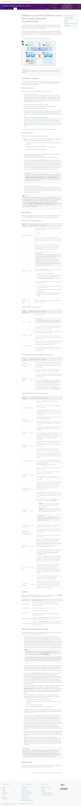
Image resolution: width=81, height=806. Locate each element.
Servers (17, 1)
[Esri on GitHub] (65, 789)
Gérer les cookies (27, 803)
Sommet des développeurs (46, 794)
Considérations (40, 436)
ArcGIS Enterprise (7, 1)
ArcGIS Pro (24, 789)
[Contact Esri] (67, 789)
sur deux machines (33, 707)
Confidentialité (21, 803)
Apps (30, 1)
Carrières (43, 789)
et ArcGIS (33, 180)
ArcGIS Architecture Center (27, 800)
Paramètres (66, 19)
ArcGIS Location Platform (27, 792)
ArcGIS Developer (25, 794)
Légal (32, 803)
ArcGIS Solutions (25, 796)
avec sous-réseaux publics (48, 327)
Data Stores (22, 1)
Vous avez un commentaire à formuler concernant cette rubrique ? (48, 774)
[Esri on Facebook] (63, 789)
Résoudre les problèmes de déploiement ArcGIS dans (40, 768)
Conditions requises (68, 18)
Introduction (10, 8)
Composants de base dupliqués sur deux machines (40, 702)
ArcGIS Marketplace (26, 798)
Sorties (65, 21)
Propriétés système (53, 683)
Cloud (27, 1)
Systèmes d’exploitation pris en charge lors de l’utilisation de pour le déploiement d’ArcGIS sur (48, 241)
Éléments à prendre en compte (70, 23)
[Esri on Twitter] (61, 789)
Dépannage (66, 25)
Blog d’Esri (43, 791)
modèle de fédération (41, 712)
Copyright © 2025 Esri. (7, 803)
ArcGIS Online (25, 787)
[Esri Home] (63, 785)
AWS (15, 8)
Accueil (4, 8)
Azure (19, 8)
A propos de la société (45, 787)
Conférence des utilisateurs (46, 792)
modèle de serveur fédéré (38, 616)
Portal (14, 1)
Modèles (45, 113)
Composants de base (34, 700)
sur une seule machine (34, 706)
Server (4, 791)
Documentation (6, 798)
